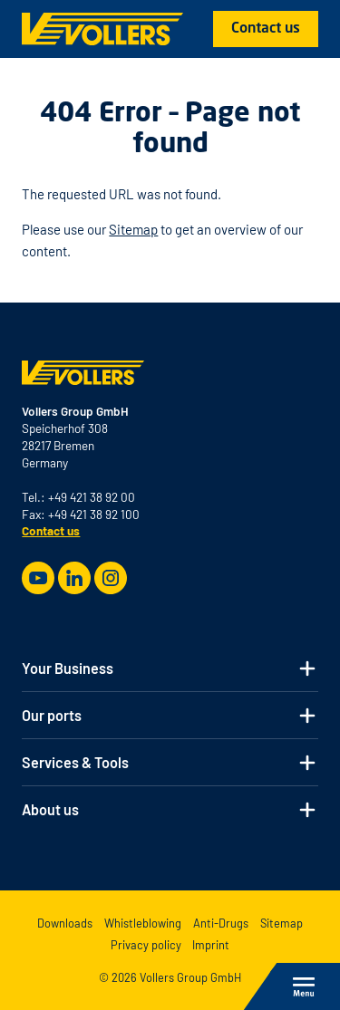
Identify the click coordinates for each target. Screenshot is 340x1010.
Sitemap (133, 229)
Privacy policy (146, 945)
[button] (169, 668)
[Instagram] (110, 578)
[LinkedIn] (74, 578)
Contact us (265, 29)
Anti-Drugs (220, 923)
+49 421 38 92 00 (91, 497)
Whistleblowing (142, 923)
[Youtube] (38, 578)
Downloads (64, 923)
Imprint (210, 945)
